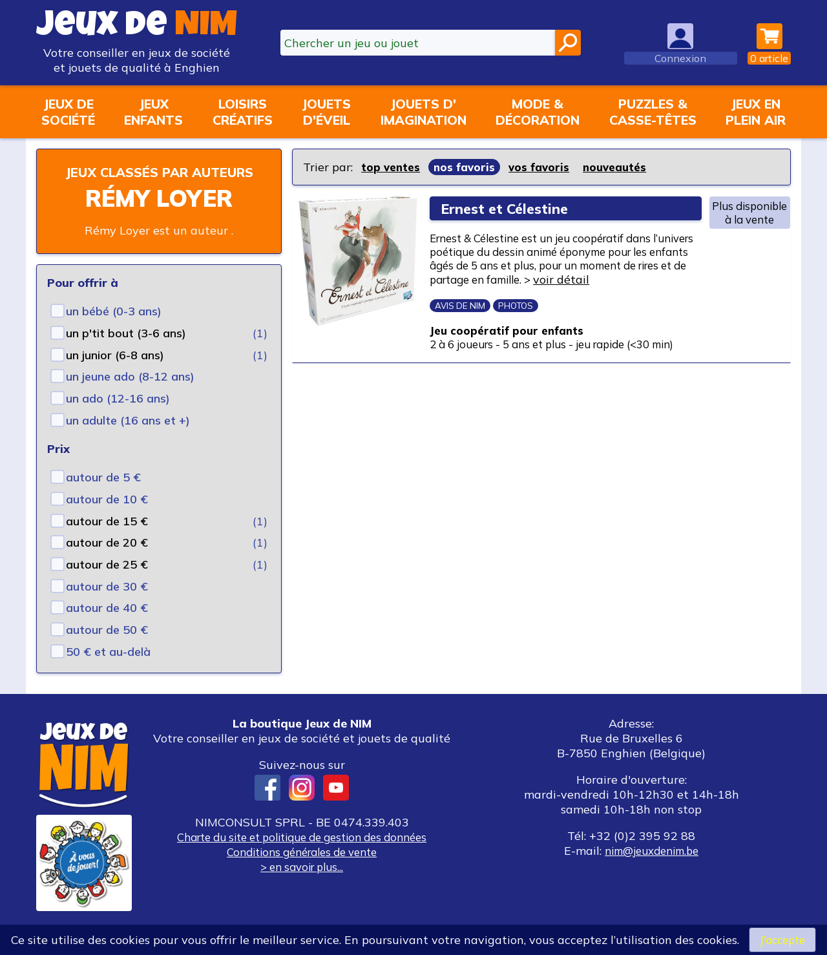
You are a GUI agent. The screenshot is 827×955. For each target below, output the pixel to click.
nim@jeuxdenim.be (652, 869)
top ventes (392, 167)
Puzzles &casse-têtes (652, 112)
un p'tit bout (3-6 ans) (126, 351)
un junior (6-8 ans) (115, 373)
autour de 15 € (107, 539)
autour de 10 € (107, 517)
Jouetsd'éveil (326, 112)
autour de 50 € (107, 648)
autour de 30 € (107, 605)
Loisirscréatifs (243, 112)
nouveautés (622, 167)
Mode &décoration (538, 112)
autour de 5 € (103, 495)
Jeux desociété (68, 112)
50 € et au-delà (108, 670)
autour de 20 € (107, 561)
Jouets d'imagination (423, 112)
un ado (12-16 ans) (118, 417)
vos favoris (544, 167)
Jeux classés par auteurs (159, 181)
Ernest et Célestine (509, 208)
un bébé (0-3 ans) (114, 329)
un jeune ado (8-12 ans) (130, 395)
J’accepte (782, 939)
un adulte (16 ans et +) (128, 439)
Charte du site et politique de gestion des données (302, 855)
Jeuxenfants (153, 112)
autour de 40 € (107, 626)
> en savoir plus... (302, 885)
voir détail (470, 299)
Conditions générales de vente (301, 870)
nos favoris (467, 167)
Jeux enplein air (756, 112)
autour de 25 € (107, 583)
